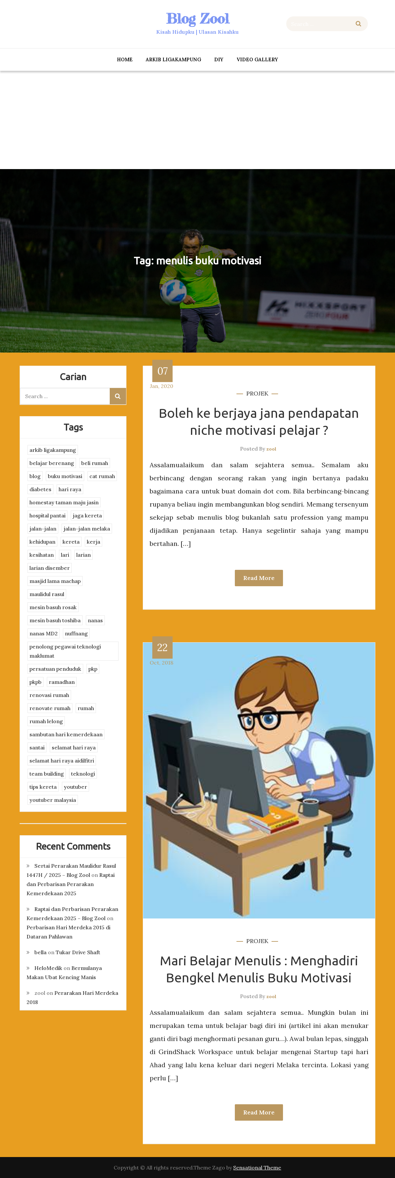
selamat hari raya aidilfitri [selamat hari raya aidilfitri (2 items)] (61, 760)
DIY (218, 59)
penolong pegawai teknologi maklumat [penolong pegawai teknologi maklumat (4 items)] (65, 651)
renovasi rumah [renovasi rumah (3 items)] (49, 695)
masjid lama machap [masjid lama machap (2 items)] (55, 581)
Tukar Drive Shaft (78, 952)
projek (257, 393)
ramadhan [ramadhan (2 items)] (62, 682)
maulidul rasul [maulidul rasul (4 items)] (46, 594)
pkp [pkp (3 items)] (92, 669)
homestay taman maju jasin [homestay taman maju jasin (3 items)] (64, 502)
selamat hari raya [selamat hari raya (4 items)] (74, 747)
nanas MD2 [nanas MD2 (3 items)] (43, 633)
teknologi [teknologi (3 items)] (83, 773)
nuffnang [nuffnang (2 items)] (76, 633)
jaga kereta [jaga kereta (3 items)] (87, 515)
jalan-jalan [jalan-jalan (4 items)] (42, 528)
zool (271, 449)
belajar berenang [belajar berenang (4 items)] (51, 463)
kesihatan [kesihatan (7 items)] (41, 554)
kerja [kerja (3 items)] (93, 541)
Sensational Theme (257, 1167)
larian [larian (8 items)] (83, 554)
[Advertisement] (197, 120)
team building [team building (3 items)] (46, 773)
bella (40, 952)
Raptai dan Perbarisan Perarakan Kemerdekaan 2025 (71, 884)
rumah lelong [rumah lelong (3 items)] (46, 721)
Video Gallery (257, 59)
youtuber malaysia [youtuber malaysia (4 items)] (52, 800)
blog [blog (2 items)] (35, 476)
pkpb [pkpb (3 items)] (35, 682)
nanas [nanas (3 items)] (95, 620)
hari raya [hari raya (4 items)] (70, 489)
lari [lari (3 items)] (65, 554)
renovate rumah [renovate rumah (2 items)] (49, 708)
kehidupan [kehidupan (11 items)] (42, 541)
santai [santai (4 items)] (37, 747)
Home (125, 59)
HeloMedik (48, 968)
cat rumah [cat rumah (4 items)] (102, 476)
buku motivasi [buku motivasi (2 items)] (65, 476)
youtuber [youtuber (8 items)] (75, 786)
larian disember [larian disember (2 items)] (49, 568)
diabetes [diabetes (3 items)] (40, 489)
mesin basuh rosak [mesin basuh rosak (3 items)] (53, 607)
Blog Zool (197, 18)
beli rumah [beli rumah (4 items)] (94, 463)
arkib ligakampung (173, 59)
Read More (258, 578)
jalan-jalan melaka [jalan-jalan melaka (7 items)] (87, 528)
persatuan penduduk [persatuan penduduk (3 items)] (55, 669)
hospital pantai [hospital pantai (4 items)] (47, 515)
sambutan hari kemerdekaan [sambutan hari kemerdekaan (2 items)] (66, 734)
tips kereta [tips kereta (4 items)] (43, 786)
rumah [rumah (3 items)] (86, 708)
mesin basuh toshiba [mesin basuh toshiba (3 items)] (55, 620)
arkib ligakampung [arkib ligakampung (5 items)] (52, 450)
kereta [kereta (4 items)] (71, 541)
